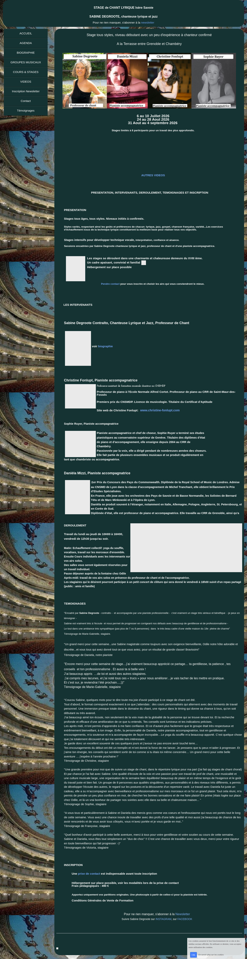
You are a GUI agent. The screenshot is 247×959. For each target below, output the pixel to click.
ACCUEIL (25, 33)
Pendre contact (110, 283)
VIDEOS (25, 81)
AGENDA (26, 43)
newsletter (147, 22)
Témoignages (26, 110)
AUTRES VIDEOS (153, 175)
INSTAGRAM (163, 919)
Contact (26, 101)
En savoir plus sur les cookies (211, 954)
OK (193, 954)
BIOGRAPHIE (26, 52)
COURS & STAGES (25, 72)
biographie (105, 346)
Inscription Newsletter (26, 91)
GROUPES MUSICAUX (25, 62)
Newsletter (182, 914)
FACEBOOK (184, 919)
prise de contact (88, 873)
